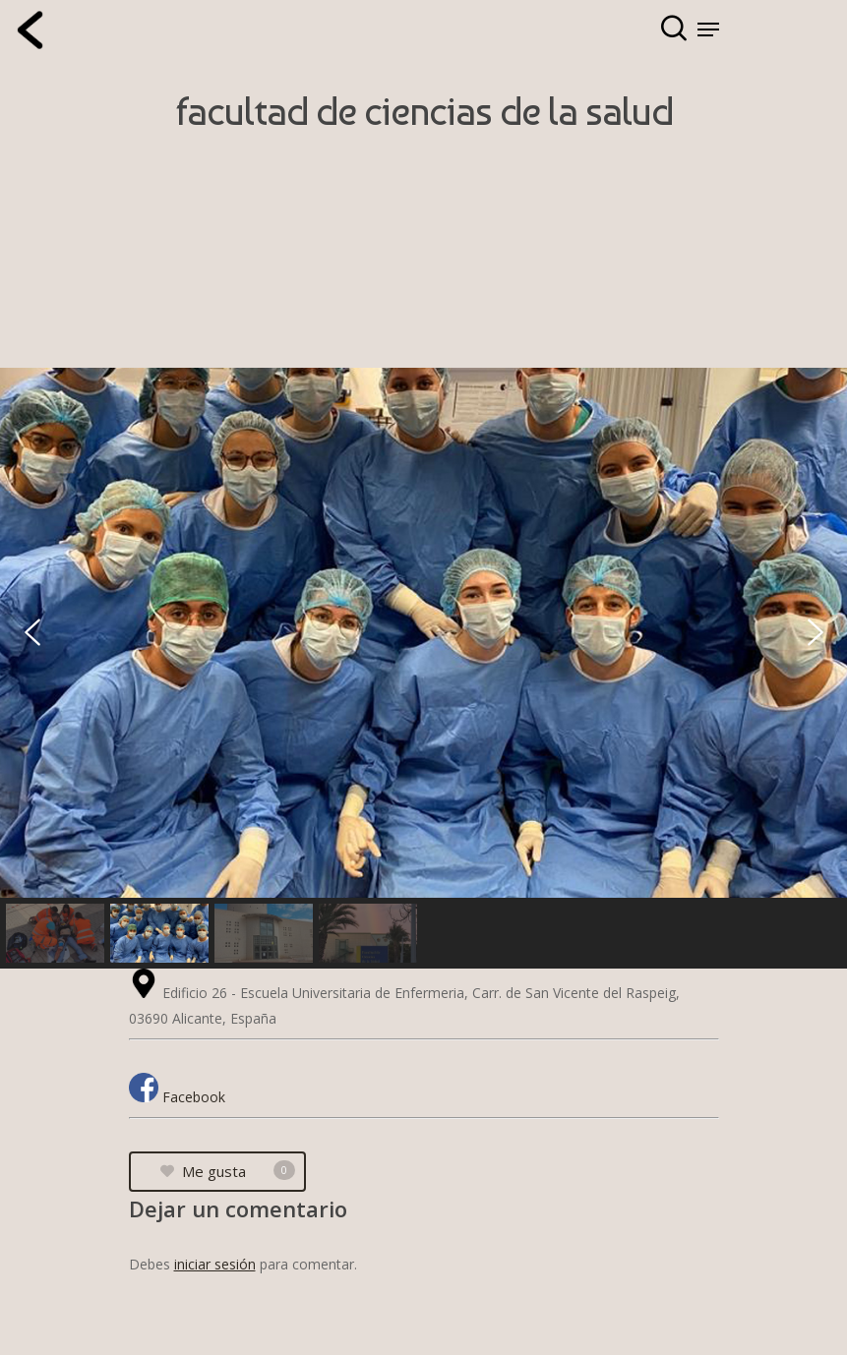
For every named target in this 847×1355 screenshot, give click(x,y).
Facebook (193, 1097)
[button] (32, 632)
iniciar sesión (215, 1264)
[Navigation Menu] (708, 29)
